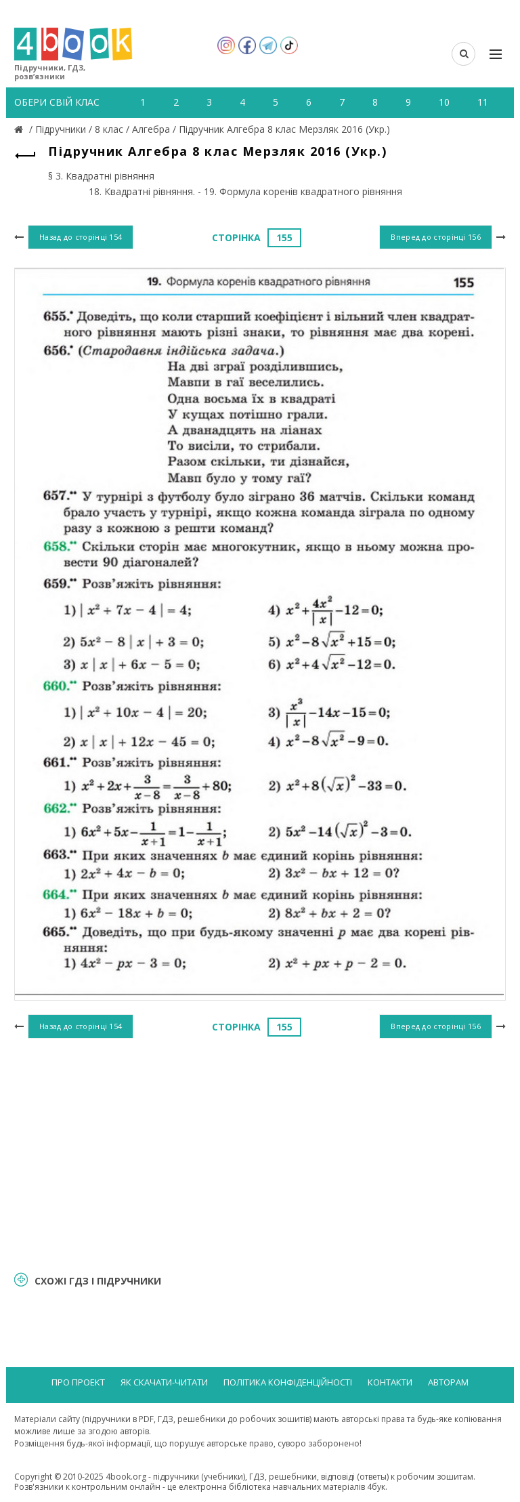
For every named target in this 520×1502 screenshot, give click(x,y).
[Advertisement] (260, 1152)
